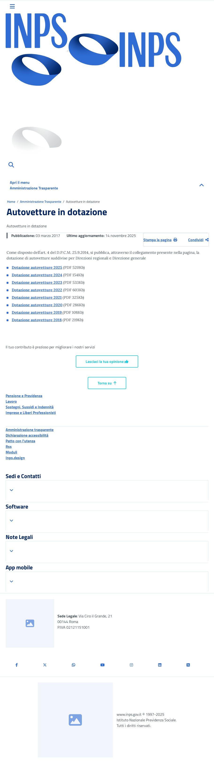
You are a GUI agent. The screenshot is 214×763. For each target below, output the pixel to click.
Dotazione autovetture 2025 (37, 267)
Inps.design (15, 458)
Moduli (11, 452)
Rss (9, 446)
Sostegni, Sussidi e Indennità (30, 407)
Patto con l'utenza (20, 441)
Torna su (107, 383)
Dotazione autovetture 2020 (37, 304)
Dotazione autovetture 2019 (37, 312)
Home (11, 201)
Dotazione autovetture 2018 (37, 319)
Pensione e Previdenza (24, 395)
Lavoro (11, 401)
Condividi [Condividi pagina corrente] (198, 240)
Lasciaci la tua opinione (107, 361)
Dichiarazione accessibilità (27, 435)
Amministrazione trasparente (30, 429)
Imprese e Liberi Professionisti (31, 412)
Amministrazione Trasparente (41, 201)
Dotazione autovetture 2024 (37, 275)
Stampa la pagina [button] (160, 240)
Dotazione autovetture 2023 (37, 282)
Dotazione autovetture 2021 (37, 297)
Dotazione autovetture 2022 (37, 290)
